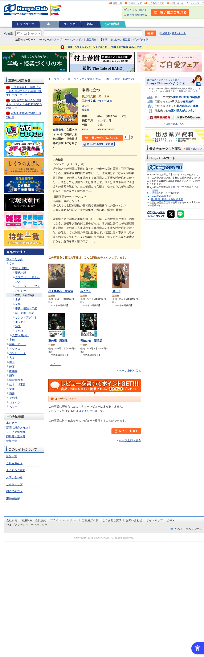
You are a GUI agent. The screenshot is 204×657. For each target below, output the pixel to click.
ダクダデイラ (140, 39)
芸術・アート (17, 344)
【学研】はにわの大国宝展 (115, 39)
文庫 (12, 389)
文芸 (12, 263)
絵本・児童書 (17, 384)
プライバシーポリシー (64, 520)
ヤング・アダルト (26, 317)
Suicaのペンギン (74, 39)
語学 (12, 375)
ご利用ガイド (135, 3)
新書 (12, 393)
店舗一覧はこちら (175, 124)
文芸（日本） (20, 268)
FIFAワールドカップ (50, 39)
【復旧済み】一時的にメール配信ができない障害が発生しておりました (24, 91)
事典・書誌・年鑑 (26, 308)
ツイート (55, 364)
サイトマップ (197, 3)
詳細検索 (165, 33)
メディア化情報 (15, 432)
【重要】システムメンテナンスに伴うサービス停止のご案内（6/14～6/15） (104, 47)
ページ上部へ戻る (130, 370)
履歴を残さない (194, 148)
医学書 (13, 371)
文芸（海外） (20, 335)
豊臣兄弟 (91, 39)
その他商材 (111, 24)
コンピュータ (17, 353)
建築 (12, 366)
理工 (12, 362)
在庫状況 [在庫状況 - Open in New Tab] (58, 129)
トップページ (25, 24)
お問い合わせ (177, 3)
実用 (12, 339)
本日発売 (11, 422)
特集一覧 (11, 440)
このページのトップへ (188, 529)
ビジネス (14, 348)
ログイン (144, 10)
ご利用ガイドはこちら (187, 91)
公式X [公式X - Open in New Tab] (171, 520)
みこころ (85, 291)
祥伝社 (85, 106)
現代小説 (20, 272)
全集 (18, 304)
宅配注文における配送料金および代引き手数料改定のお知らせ (24, 104)
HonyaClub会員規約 (161, 196)
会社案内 (11, 520)
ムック (13, 406)
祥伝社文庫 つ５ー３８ (97, 100)
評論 (18, 326)
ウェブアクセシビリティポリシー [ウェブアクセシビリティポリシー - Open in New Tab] (26, 524)
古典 (18, 299)
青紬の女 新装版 (91, 340)
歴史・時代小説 (24, 295)
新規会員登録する (137, 14)
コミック (69, 24)
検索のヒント (179, 33)
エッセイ (20, 321)
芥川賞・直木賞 (15, 436)
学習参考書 (16, 380)
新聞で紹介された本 (18, 427)
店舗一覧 (117, 3)
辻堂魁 (85, 109)
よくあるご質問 (156, 3)
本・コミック (14, 259)
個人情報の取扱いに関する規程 (167, 199)
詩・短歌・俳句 (24, 313)
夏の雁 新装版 (58, 340)
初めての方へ (14, 491)
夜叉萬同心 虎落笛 (60, 291)
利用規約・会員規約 (33, 520)
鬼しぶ (116, 291)
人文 (12, 357)
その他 (19, 330)
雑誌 (90, 24)
